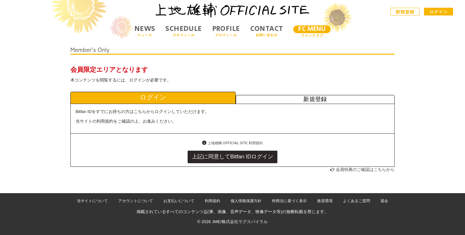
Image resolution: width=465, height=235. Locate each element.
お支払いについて (178, 201)
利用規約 (212, 201)
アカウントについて (135, 201)
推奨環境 (325, 201)
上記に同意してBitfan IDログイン (232, 157)
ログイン (438, 11)
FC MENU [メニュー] (312, 29)
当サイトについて (92, 201)
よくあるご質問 (356, 201)
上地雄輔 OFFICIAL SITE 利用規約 (235, 143)
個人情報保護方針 (246, 201)
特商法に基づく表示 (289, 201)
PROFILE (226, 31)
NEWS (144, 31)
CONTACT (266, 31)
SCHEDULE (183, 31)
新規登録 (405, 11)
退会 (384, 201)
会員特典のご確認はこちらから (365, 169)
